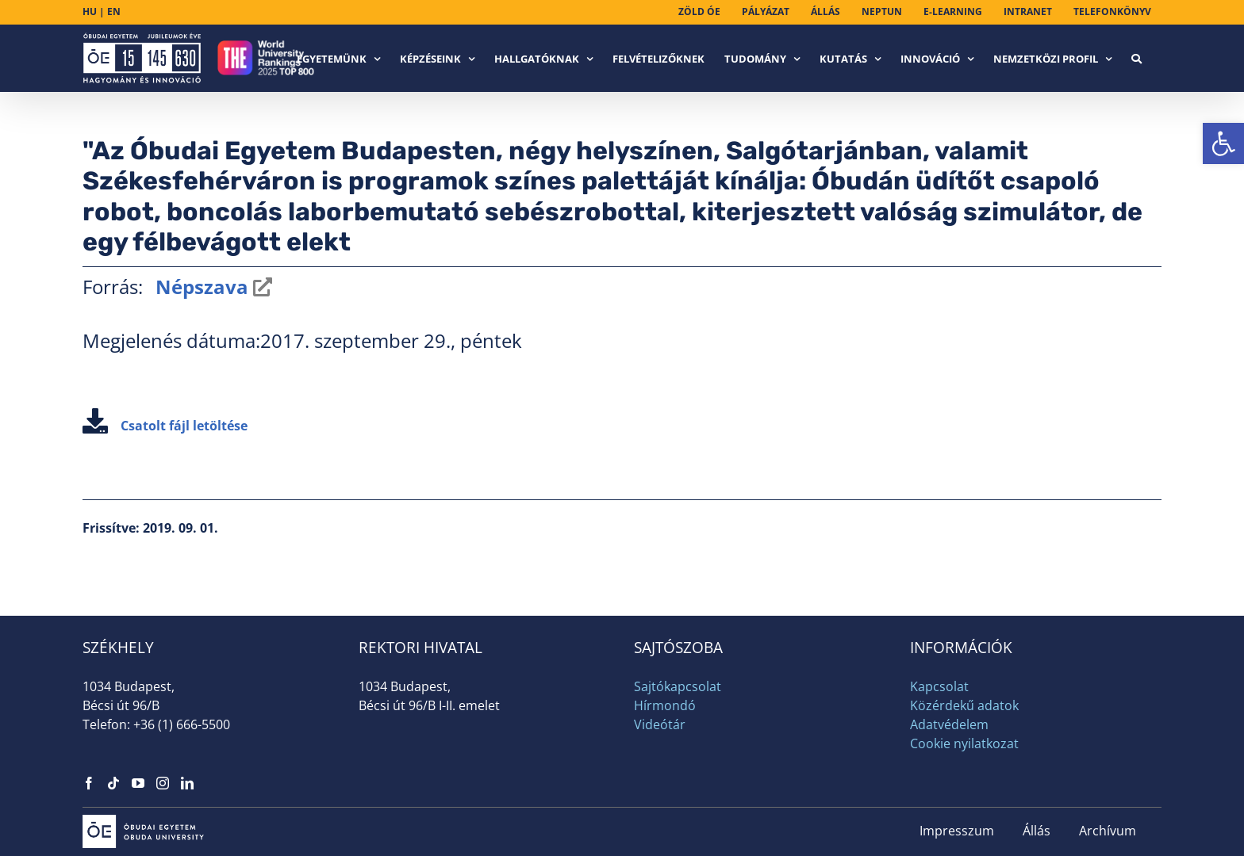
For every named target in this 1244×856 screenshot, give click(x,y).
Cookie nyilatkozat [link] (964, 743)
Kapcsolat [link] (939, 686)
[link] (1223, 143)
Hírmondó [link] (665, 705)
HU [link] (90, 11)
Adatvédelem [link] (949, 724)
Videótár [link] (659, 724)
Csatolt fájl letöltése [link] (165, 425)
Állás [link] (1036, 830)
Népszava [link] (199, 286)
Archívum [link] (1107, 830)
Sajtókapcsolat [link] (677, 686)
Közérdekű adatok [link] (964, 705)
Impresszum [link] (957, 830)
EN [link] (114, 11)
